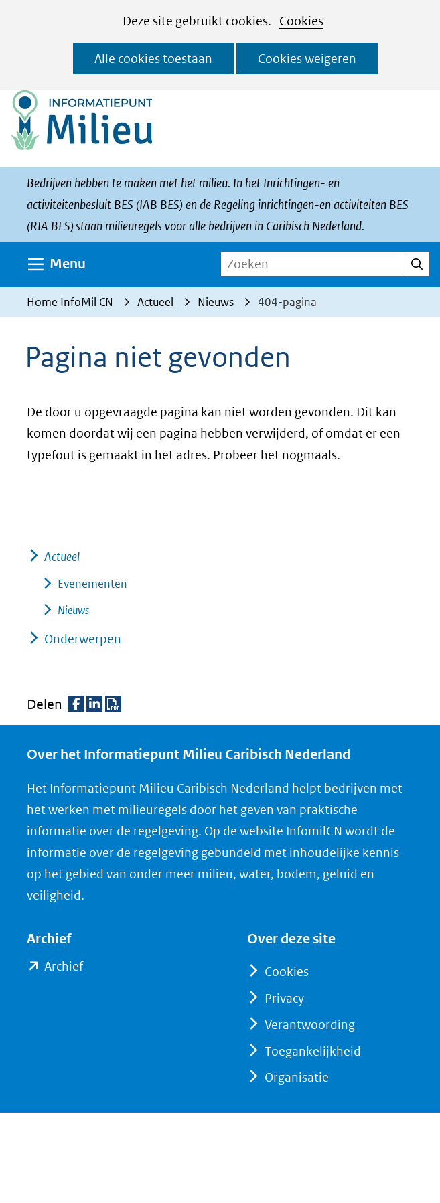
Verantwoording (310, 1024)
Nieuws (73, 610)
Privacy (284, 998)
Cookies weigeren (307, 58)
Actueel (62, 556)
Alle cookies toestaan (153, 58)
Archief (63, 966)
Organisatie (297, 1077)
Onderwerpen (82, 639)
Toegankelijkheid (313, 1051)
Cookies (301, 21)
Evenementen (92, 583)
